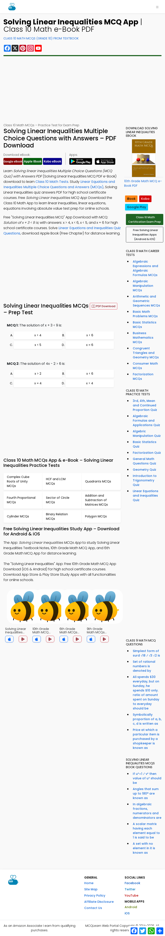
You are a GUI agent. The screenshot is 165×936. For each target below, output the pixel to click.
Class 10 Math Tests (51, 181)
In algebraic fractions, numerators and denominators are (147, 811)
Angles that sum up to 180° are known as (146, 793)
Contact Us (93, 908)
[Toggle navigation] (157, 7)
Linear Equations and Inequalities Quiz (145, 495)
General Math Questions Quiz (144, 461)
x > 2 (38, 373)
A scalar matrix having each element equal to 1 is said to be (146, 831)
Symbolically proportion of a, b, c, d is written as (147, 719)
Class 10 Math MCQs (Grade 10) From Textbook (41, 38)
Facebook (132, 883)
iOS (127, 913)
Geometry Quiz (144, 469)
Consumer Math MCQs (145, 365)
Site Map (91, 889)
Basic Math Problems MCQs (145, 313)
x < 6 (89, 335)
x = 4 (38, 383)
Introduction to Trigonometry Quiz (145, 480)
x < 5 (38, 345)
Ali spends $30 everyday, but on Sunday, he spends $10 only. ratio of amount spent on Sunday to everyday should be (146, 693)
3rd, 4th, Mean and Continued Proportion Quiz (145, 405)
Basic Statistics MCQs (144, 324)
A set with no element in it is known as (144, 848)
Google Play (136, 207)
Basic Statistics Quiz (144, 444)
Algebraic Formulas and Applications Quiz (146, 420)
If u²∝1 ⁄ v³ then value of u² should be (147, 778)
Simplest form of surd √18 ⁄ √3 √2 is (146, 653)
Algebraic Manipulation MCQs (143, 285)
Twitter (130, 889)
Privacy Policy (94, 895)
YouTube (131, 895)
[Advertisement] (82, 90)
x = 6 (89, 345)
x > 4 (37, 335)
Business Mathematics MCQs (143, 337)
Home (88, 883)
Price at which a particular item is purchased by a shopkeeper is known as (146, 739)
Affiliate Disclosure (99, 902)
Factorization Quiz (147, 453)
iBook (131, 199)
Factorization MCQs (143, 376)
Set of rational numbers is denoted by (144, 666)
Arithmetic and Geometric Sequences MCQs (146, 301)
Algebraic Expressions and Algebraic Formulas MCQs (145, 268)
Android (131, 907)
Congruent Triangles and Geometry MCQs (146, 352)
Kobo (145, 199)
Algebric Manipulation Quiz (147, 433)
